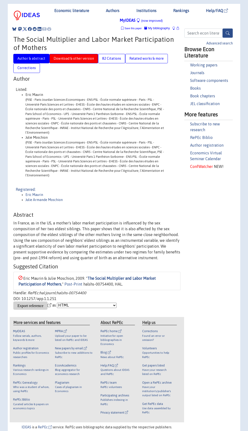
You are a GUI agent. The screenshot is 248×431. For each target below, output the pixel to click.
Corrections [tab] (26, 68)
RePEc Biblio (201, 137)
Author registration (207, 145)
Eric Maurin (34, 195)
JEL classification (205, 103)
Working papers (203, 65)
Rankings (181, 10)
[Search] (228, 33)
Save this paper (133, 28)
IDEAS (26, 427)
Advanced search (219, 43)
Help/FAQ (217, 10)
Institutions (146, 10)
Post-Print (73, 284)
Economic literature (71, 10)
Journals (197, 73)
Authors (112, 10)
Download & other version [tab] (74, 58)
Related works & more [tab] (146, 58)
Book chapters (202, 96)
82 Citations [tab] (111, 58)
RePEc (45, 427)
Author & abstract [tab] (31, 58)
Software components (209, 80)
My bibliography (157, 28)
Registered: (26, 189)
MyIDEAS (141, 20)
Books (195, 88)
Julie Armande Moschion (44, 200)
